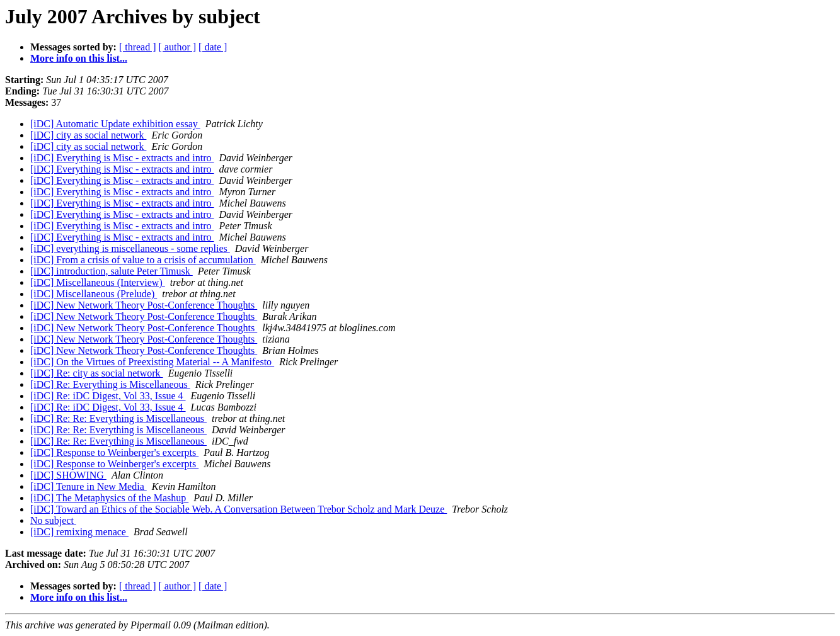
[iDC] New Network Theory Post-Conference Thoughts (143, 305)
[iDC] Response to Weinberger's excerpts (114, 452)
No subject (53, 520)
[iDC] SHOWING (68, 475)
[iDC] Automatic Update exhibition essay (115, 123)
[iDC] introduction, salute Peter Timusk (111, 271)
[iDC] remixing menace (79, 531)
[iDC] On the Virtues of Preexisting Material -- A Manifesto (152, 361)
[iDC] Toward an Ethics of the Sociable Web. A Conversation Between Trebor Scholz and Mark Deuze (238, 509)
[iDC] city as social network (88, 135)
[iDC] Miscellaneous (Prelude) (93, 293)
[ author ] (178, 47)
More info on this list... (78, 58)
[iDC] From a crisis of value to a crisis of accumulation (143, 259)
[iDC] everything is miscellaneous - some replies (130, 248)
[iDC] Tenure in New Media (88, 486)
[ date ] (212, 47)
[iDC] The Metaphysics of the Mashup (109, 497)
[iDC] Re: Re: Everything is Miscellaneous (118, 418)
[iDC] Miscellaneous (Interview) (97, 282)
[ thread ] (137, 47)
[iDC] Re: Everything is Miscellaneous (110, 384)
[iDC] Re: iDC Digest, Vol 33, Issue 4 (108, 395)
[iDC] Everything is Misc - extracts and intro (122, 157)
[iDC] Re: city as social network (96, 373)
